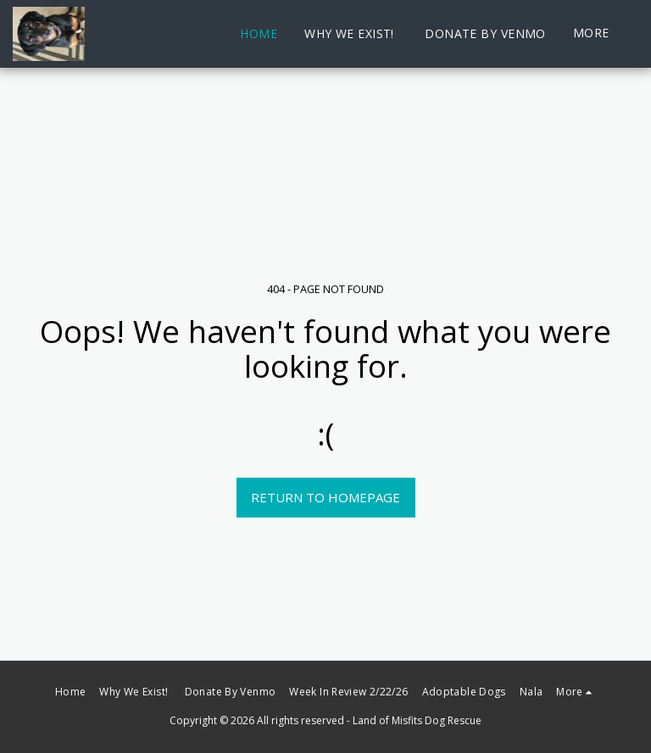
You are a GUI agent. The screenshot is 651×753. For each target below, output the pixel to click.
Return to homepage (325, 497)
